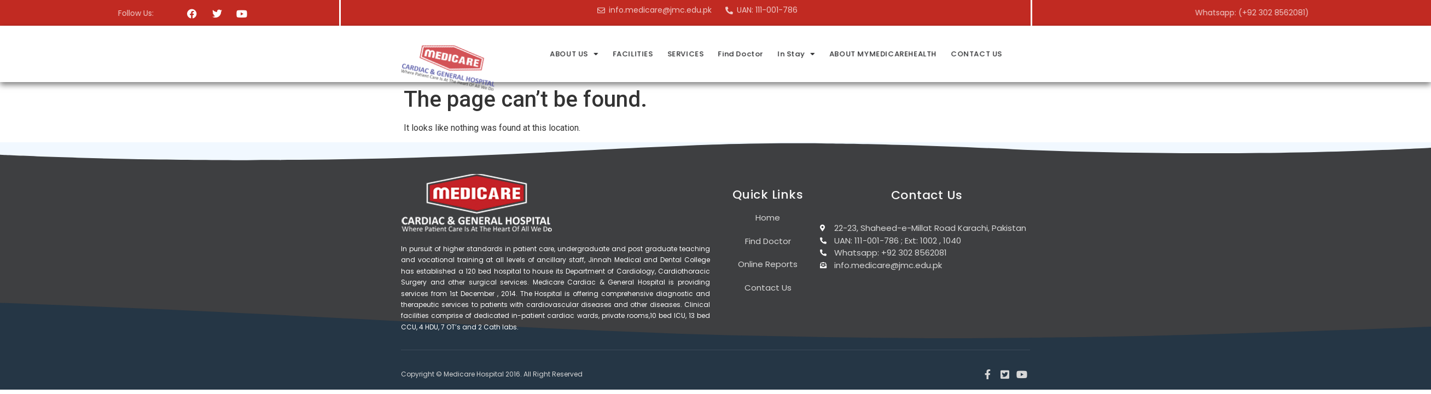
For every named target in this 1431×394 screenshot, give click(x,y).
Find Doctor (853, 54)
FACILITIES (745, 54)
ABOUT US (686, 54)
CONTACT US (1089, 54)
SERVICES (798, 54)
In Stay (909, 54)
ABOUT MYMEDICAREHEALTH (995, 54)
